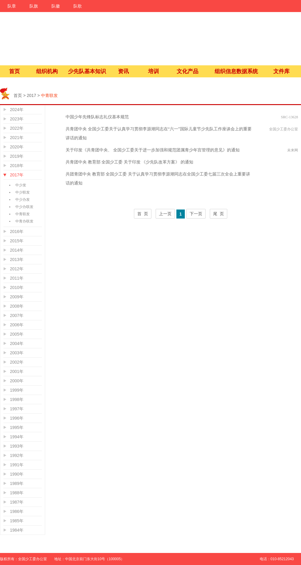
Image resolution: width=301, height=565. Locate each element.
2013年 (16, 259)
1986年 (16, 511)
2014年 (16, 250)
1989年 (16, 483)
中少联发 (22, 192)
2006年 (16, 324)
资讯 (123, 71)
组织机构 (47, 71)
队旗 (33, 6)
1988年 (16, 492)
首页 (14, 71)
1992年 (16, 455)
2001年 (16, 371)
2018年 (16, 165)
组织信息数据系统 (236, 71)
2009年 (16, 296)
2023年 (16, 118)
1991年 (16, 464)
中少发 (20, 185)
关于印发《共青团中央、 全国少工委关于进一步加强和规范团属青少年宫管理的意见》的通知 (153, 150)
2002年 (16, 362)
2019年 (16, 156)
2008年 (16, 306)
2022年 (16, 128)
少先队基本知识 (87, 71)
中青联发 (22, 214)
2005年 (16, 334)
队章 (12, 6)
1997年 (16, 408)
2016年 (16, 231)
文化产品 (187, 71)
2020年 (16, 146)
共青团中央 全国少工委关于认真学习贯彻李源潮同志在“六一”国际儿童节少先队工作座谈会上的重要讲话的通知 (159, 133)
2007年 (16, 315)
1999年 (16, 390)
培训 (153, 71)
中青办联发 (24, 221)
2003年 (16, 352)
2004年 (16, 343)
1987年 (16, 502)
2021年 (16, 137)
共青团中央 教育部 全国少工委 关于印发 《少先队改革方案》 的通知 (129, 162)
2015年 (16, 240)
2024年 (16, 109)
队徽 (55, 6)
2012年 (16, 268)
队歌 (77, 6)
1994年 (16, 436)
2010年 (16, 287)
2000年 (16, 380)
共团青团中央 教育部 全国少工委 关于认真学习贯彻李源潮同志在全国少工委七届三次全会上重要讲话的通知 (158, 178)
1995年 (16, 427)
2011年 (16, 278)
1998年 (16, 399)
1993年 (16, 446)
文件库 (281, 71)
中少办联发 (24, 207)
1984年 (16, 530)
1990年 (16, 474)
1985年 (16, 520)
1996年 (16, 418)
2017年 (16, 174)
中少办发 (22, 199)
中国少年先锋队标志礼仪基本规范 (97, 117)
